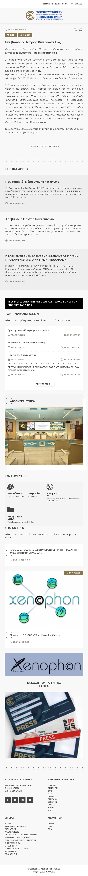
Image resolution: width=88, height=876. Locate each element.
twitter (15, 800)
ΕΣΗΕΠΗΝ (52, 802)
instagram (22, 800)
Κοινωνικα (25, 35)
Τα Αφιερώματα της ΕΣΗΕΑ (20, 519)
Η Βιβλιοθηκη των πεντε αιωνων (21, 834)
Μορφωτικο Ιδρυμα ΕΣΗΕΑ (17, 837)
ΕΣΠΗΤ (51, 807)
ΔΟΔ (50, 791)
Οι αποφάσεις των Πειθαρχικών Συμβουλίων (63, 497)
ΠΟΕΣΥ (51, 796)
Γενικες (10, 35)
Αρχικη (8, 823)
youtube (30, 800)
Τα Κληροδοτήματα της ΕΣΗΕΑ (24, 495)
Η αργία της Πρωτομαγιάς (22, 354)
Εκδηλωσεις (10, 829)
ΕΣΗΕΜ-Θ (52, 799)
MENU (7, 3)
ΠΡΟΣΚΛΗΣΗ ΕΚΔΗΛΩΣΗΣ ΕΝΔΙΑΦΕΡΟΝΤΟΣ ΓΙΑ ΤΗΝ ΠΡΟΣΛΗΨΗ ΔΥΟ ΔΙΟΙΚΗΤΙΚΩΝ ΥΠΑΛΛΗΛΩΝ (42, 258)
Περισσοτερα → (44, 384)
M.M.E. (50, 810)
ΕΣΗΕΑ (44, 15)
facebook (8, 800)
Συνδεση (79, 4)
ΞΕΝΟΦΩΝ (53, 788)
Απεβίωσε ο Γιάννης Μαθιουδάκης (30, 219)
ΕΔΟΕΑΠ (52, 785)
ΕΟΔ (50, 793)
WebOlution (48, 872)
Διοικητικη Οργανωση (15, 826)
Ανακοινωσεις (18, 335)
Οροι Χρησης (11, 854)
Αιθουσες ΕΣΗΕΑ (22, 401)
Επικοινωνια (11, 845)
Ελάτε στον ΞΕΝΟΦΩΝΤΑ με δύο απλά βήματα (35, 635)
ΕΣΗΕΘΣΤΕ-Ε (54, 804)
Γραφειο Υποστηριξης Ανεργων (20, 840)
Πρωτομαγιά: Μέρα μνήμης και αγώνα (32, 181)
